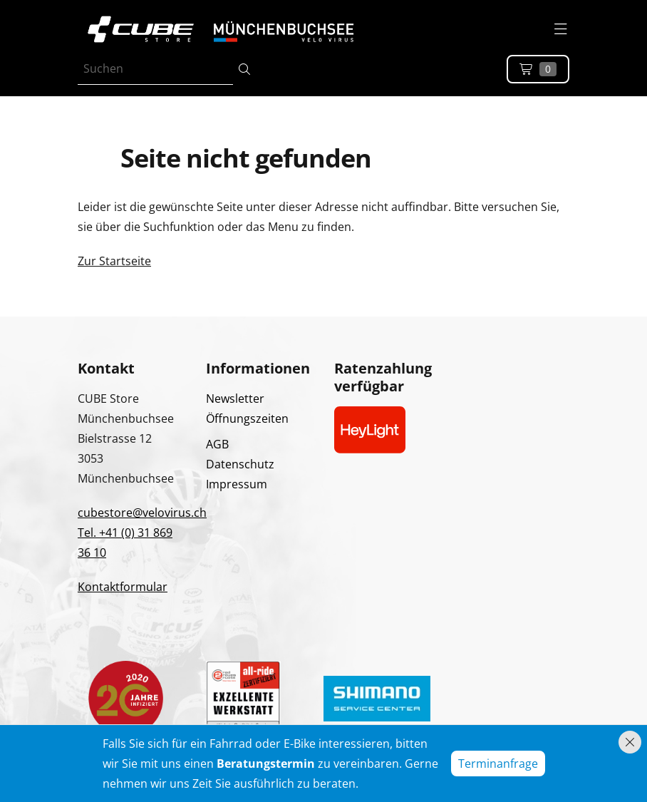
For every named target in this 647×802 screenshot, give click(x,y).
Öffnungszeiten (247, 418)
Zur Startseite (114, 261)
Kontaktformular (122, 587)
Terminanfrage (498, 763)
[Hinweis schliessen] (629, 742)
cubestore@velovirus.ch (142, 512)
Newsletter (235, 398)
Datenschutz (240, 464)
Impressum (236, 484)
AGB (217, 444)
